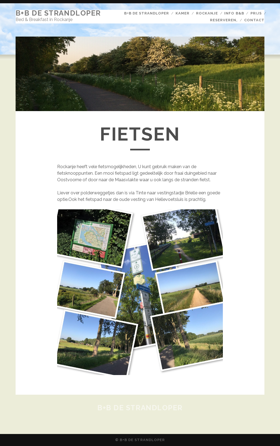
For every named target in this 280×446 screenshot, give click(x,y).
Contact (254, 20)
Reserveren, (224, 20)
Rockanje (207, 13)
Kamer (182, 13)
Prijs (256, 13)
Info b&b (234, 13)
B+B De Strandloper (58, 13)
